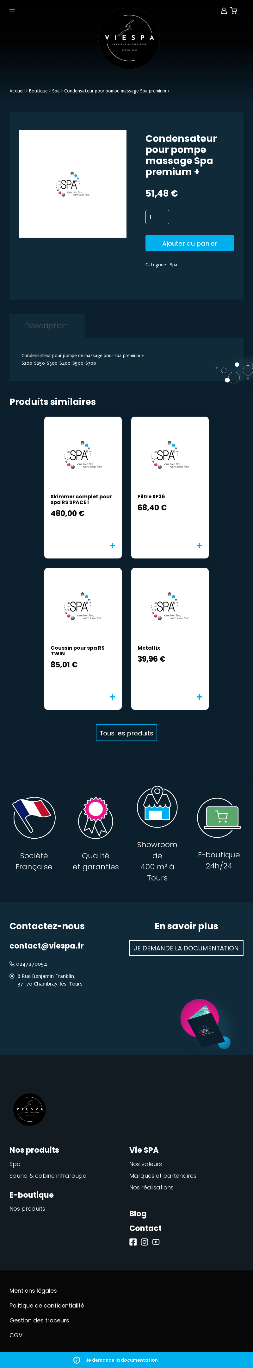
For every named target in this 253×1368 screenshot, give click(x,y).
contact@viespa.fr (46, 946)
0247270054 (31, 964)
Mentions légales (33, 1291)
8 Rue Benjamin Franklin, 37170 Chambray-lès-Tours (50, 980)
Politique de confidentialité (46, 1305)
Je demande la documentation (126, 1360)
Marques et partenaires (162, 1176)
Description (46, 325)
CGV (15, 1335)
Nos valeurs (145, 1164)
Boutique (38, 91)
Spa (56, 91)
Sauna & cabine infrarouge (47, 1176)
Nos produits (27, 1209)
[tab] (46, 325)
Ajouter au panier (189, 243)
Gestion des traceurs (39, 1320)
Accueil (17, 91)
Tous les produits (126, 733)
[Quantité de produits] (157, 217)
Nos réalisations (151, 1187)
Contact (145, 1228)
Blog (138, 1213)
